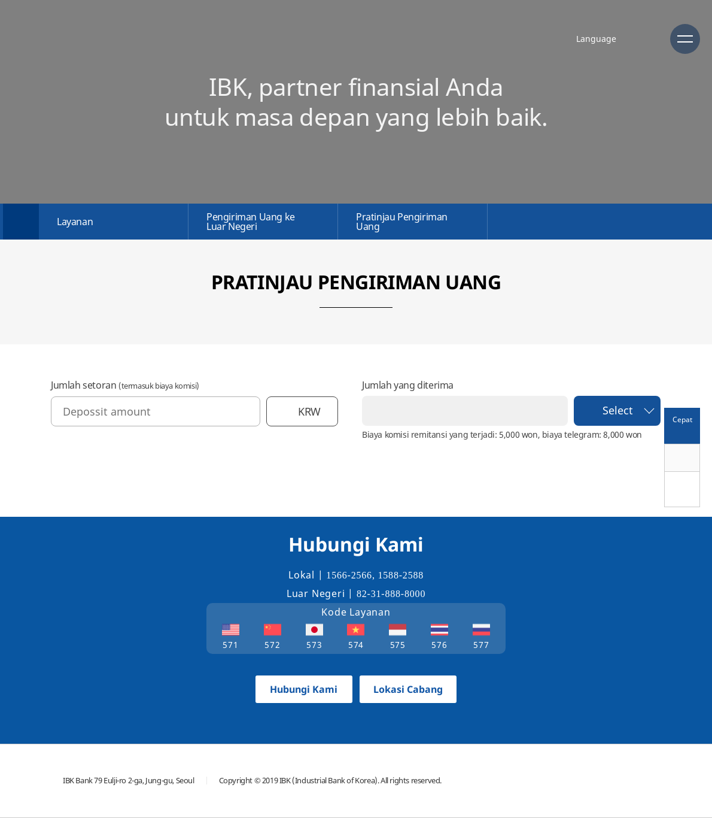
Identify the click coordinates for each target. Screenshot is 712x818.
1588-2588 (401, 575)
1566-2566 (349, 575)
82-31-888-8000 (391, 594)
